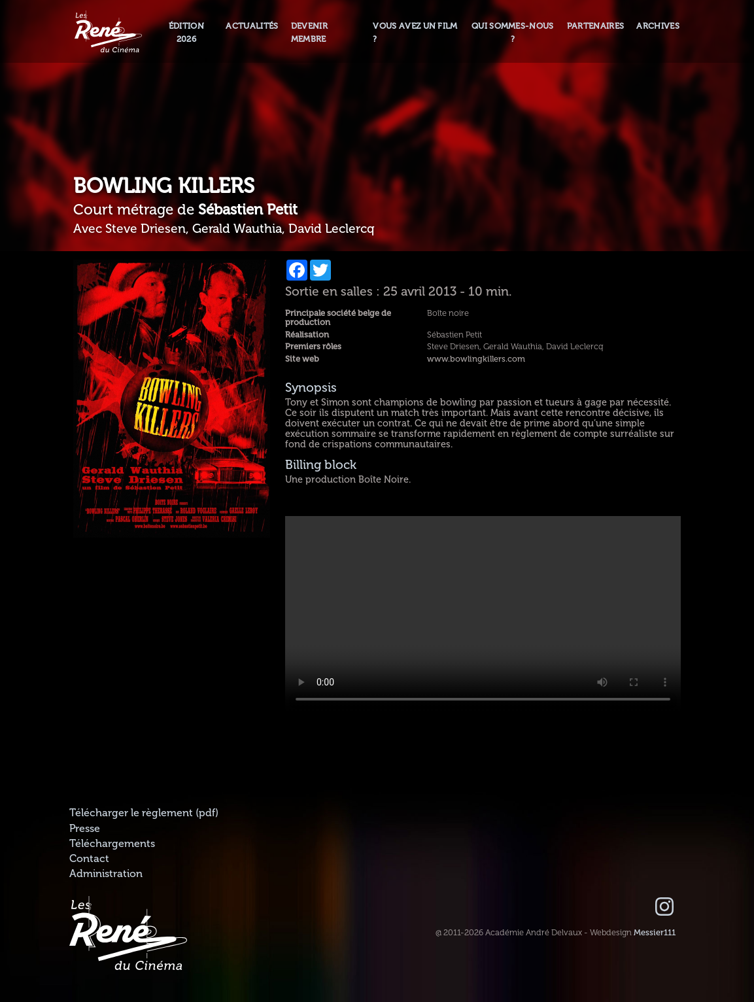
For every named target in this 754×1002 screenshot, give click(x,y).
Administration (106, 874)
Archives (657, 26)
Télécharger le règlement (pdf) (143, 813)
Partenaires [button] (596, 26)
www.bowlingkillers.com (476, 359)
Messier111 (655, 932)
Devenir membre (309, 32)
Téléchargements (112, 844)
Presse (84, 829)
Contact (89, 859)
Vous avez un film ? (415, 32)
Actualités (252, 26)
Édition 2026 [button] (186, 32)
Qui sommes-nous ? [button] (512, 32)
